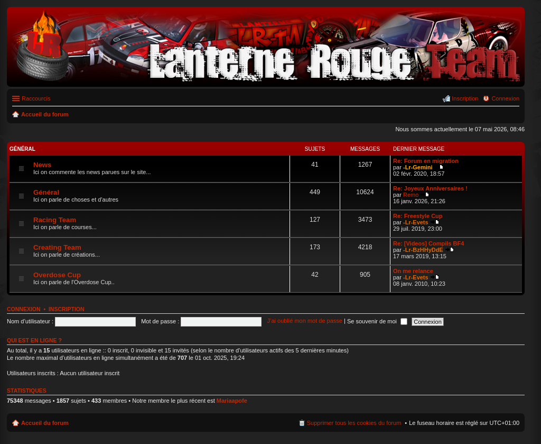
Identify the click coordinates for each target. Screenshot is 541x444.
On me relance (413, 271)
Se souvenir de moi (377, 321)
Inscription (67, 309)
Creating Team (57, 247)
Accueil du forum (45, 423)
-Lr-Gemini (418, 167)
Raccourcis (36, 98)
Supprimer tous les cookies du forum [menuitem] (354, 423)
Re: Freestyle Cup (418, 216)
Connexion (24, 309)
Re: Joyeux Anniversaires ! (430, 188)
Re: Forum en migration (426, 161)
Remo (410, 195)
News (42, 165)
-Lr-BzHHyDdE (423, 250)
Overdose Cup (57, 275)
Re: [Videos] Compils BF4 (428, 243)
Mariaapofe (232, 400)
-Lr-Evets (415, 222)
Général (22, 149)
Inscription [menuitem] (465, 98)
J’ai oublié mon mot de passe (304, 321)
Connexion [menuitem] (505, 98)
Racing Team (54, 220)
